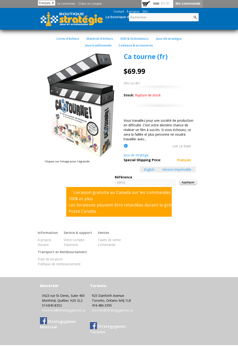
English (149, 169)
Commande (107, 244)
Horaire (43, 244)
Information (48, 232)
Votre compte (74, 240)
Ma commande (187, 3)
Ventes (103, 232)
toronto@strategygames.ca (112, 310)
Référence (123, 177)
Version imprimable (176, 169)
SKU (145, 11)
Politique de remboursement (59, 264)
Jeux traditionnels (98, 45)
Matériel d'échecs (99, 38)
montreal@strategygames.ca (63, 310)
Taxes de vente (109, 240)
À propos (133, 11)
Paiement (71, 244)
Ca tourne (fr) (146, 56)
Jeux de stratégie (169, 38)
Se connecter (66, 4)
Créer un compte (90, 4)
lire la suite (181, 146)
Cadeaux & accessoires (136, 45)
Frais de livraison (50, 259)
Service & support (78, 232)
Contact (118, 11)
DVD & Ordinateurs (134, 38)
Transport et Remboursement (62, 252)
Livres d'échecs (67, 38)
